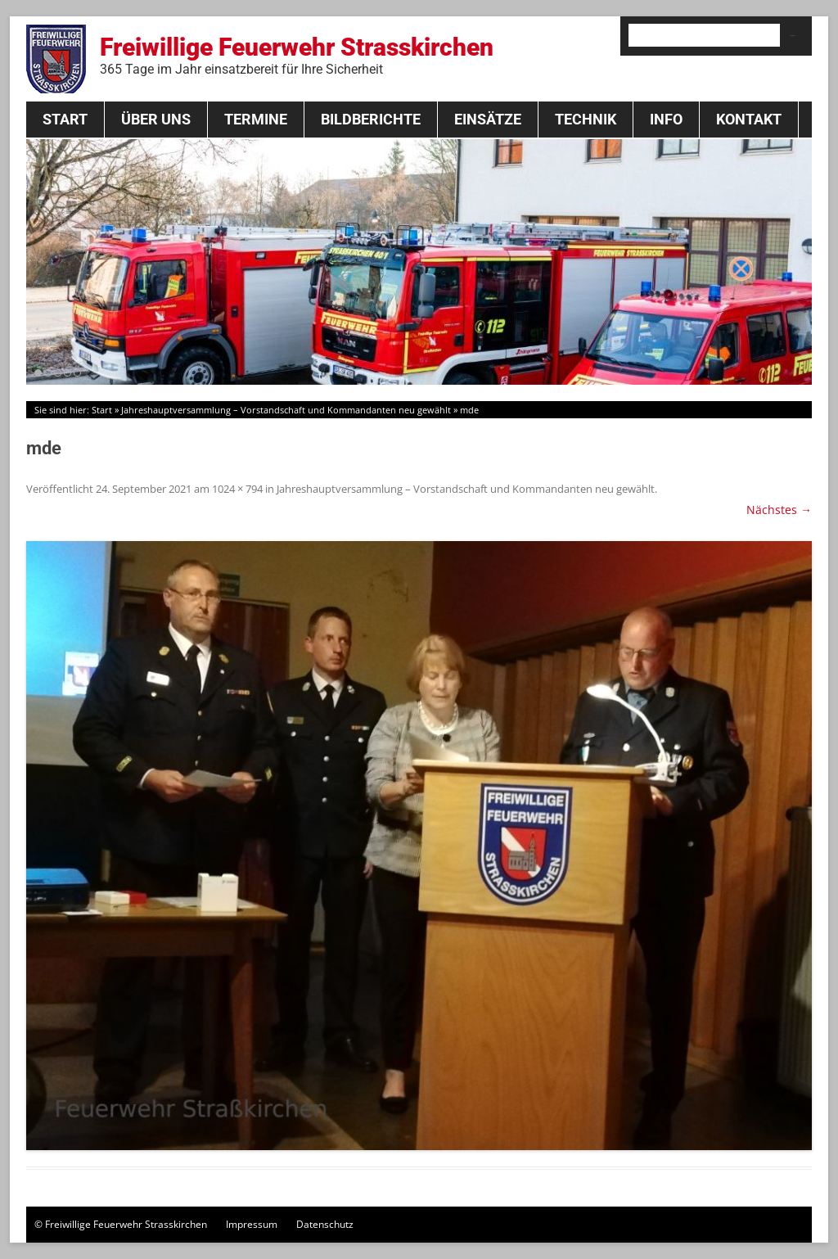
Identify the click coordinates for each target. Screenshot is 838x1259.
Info (666, 119)
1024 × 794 (237, 488)
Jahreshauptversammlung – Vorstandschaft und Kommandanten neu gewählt (286, 410)
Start (65, 119)
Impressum (251, 1224)
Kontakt (749, 119)
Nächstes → (779, 509)
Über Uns (156, 119)
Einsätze (487, 119)
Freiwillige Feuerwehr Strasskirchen (296, 55)
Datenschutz (325, 1224)
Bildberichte (371, 119)
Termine (255, 119)
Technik (585, 119)
